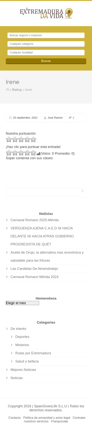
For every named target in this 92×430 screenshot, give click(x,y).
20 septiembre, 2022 (25, 117)
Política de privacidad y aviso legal (46, 417)
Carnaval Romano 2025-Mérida (35, 220)
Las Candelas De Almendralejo (34, 269)
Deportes (22, 337)
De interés (18, 329)
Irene (12, 82)
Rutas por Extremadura (33, 353)
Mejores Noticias (23, 370)
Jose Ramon (55, 117)
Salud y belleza (27, 361)
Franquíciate (59, 421)
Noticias (17, 378)
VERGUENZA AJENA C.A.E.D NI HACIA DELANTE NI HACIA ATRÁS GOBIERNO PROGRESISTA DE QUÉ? (42, 236)
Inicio (8, 90)
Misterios (22, 345)
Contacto (14, 417)
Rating (17, 89)
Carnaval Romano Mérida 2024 (34, 277)
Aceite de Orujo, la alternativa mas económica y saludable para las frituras (47, 256)
